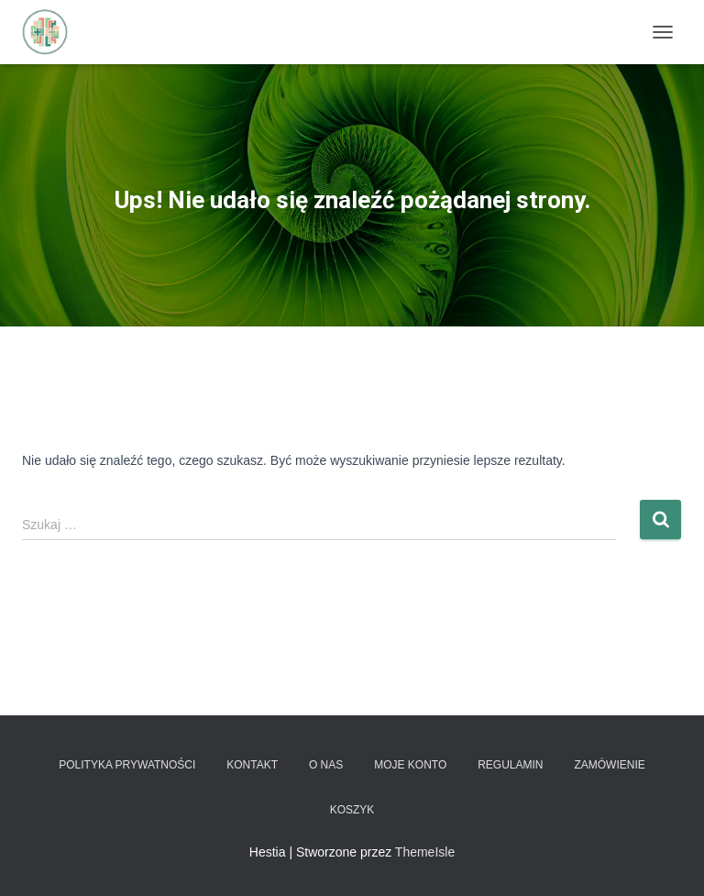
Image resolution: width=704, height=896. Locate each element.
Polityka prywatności (127, 764)
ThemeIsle (425, 852)
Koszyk (352, 809)
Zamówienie (609, 764)
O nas (326, 764)
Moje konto (410, 764)
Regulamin (510, 764)
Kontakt (252, 764)
